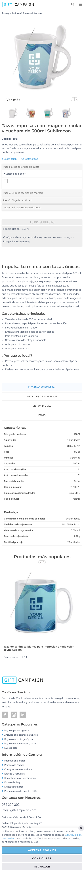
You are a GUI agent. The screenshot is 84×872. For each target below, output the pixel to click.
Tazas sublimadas (32, 13)
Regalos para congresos (16, 730)
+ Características (29, 158)
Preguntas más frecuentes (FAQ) (20, 791)
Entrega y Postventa (14, 773)
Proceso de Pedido (14, 764)
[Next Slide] (76, 99)
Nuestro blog (11, 747)
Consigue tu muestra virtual (18, 769)
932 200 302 (11, 805)
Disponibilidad (42, 405)
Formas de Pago (12, 782)
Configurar (42, 858)
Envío (42, 415)
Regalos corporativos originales (20, 743)
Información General (42, 387)
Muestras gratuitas (13, 786)
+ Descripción (9, 158)
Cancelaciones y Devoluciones (19, 777)
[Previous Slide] (72, 99)
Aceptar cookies (42, 850)
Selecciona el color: (15, 173)
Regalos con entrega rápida (18, 739)
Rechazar (42, 866)
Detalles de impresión (42, 396)
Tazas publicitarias (11, 13)
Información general (14, 760)
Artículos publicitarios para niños (21, 734)
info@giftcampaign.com (19, 810)
